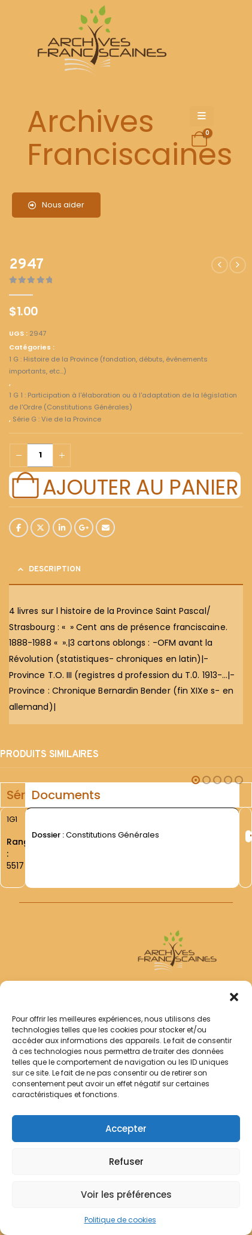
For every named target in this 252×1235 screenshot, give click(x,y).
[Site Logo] (100, 42)
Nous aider (56, 204)
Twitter (40, 527)
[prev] (219, 265)
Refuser (126, 1161)
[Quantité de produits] (40, 455)
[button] (234, 996)
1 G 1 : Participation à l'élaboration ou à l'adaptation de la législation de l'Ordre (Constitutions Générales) (123, 401)
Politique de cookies (120, 1220)
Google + (83, 527)
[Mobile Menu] (202, 116)
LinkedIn (62, 527)
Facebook (18, 527)
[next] (237, 265)
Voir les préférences (126, 1194)
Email (105, 527)
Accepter (126, 1128)
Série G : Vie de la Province (57, 419)
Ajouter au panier (140, 485)
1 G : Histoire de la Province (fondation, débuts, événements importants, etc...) (108, 365)
